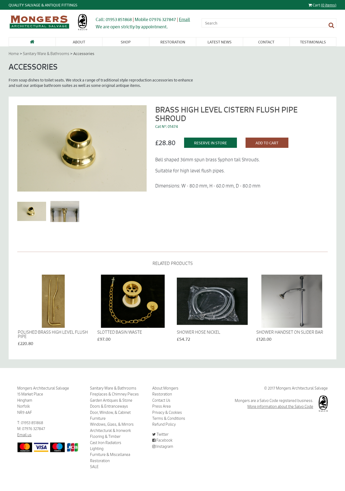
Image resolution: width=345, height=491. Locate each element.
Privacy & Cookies (167, 412)
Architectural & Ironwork (110, 430)
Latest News (220, 42)
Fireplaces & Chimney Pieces (114, 394)
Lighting (97, 448)
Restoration (172, 42)
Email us (24, 434)
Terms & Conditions (168, 418)
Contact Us (161, 400)
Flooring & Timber (105, 436)
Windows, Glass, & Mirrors (112, 424)
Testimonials (313, 42)
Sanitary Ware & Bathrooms (46, 53)
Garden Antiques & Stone (111, 400)
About (79, 42)
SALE (94, 466)
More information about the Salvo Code (280, 406)
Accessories (83, 53)
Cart (322, 5)
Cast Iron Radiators (105, 442)
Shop (126, 42)
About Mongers (165, 388)
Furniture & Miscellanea (110, 454)
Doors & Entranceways (109, 406)
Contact (266, 42)
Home (14, 53)
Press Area (161, 406)
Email (184, 19)
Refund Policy (164, 424)
